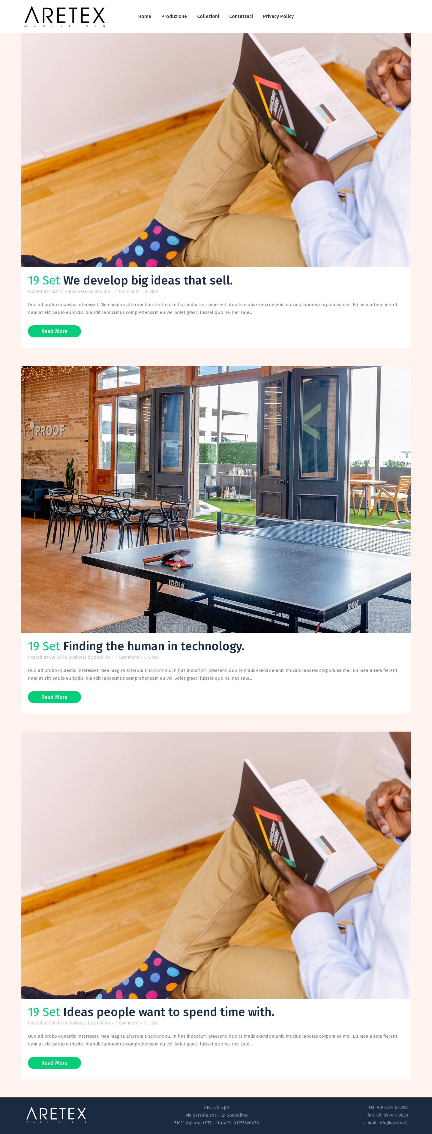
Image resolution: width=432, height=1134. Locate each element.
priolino (102, 291)
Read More (54, 331)
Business (78, 291)
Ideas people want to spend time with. (168, 1012)
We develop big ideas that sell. (148, 280)
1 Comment (127, 291)
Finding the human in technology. (153, 646)
